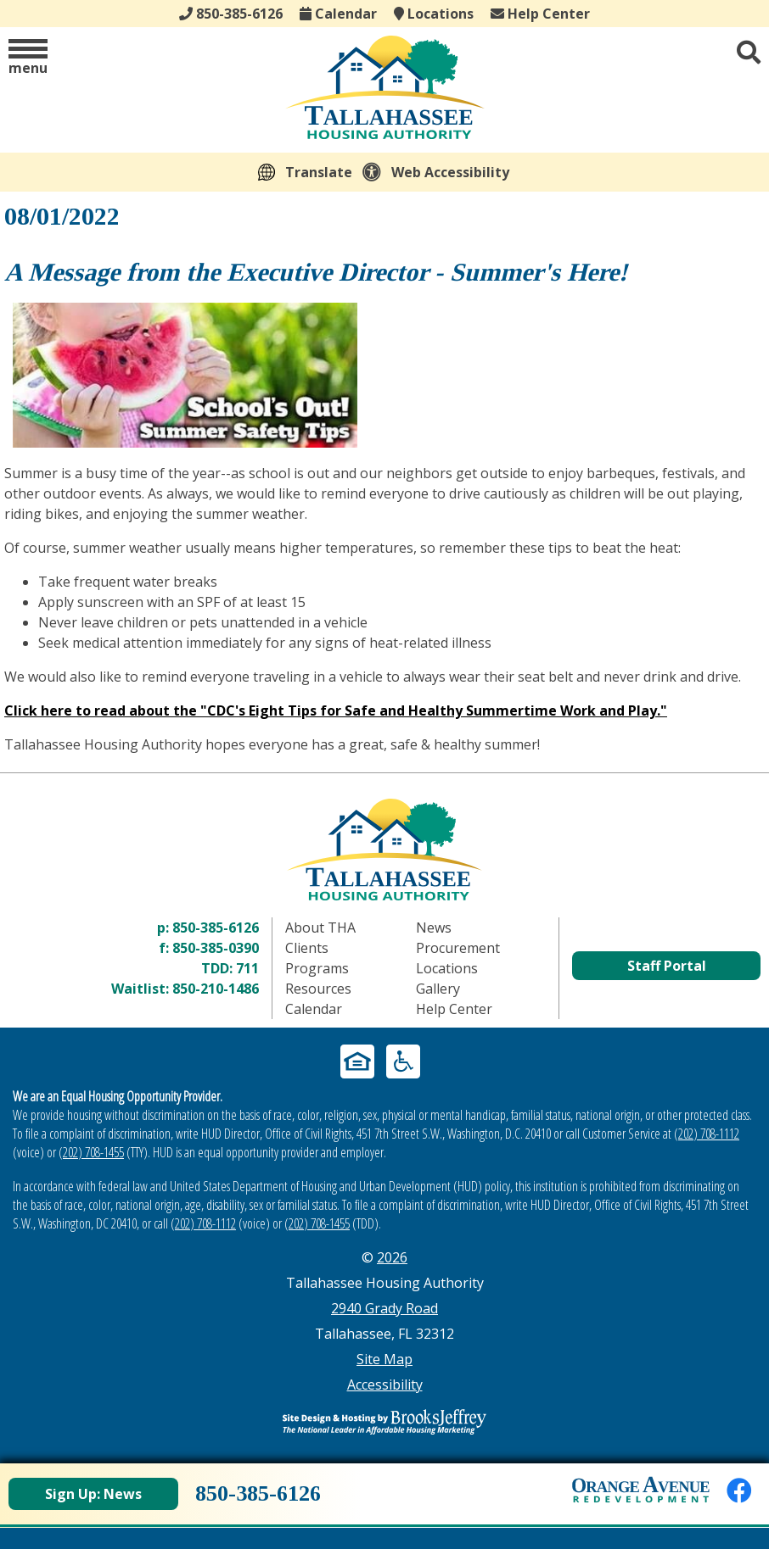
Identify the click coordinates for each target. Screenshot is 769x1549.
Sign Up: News (93, 1494)
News (434, 927)
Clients (306, 948)
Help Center (540, 13)
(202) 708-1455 (91, 1152)
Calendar (338, 13)
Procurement (458, 948)
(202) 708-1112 (706, 1133)
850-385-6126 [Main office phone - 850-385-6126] (231, 13)
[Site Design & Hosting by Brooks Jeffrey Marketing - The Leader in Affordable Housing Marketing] (384, 1422)
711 (247, 968)
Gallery (438, 988)
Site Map (384, 1359)
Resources (318, 988)
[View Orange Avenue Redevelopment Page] (641, 1489)
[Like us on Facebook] (739, 1490)
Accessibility (385, 1384)
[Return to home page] (384, 849)
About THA (320, 927)
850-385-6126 (215, 927)
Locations (434, 13)
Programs (317, 968)
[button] (28, 58)
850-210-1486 (215, 988)
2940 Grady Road (384, 1308)
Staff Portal (666, 965)
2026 (392, 1257)
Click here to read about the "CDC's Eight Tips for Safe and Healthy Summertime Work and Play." (335, 710)
